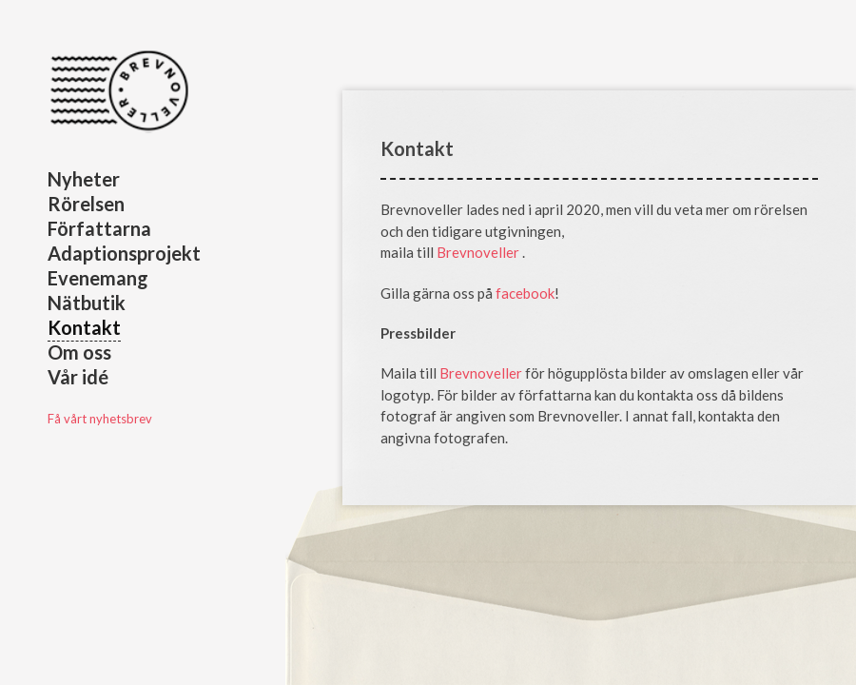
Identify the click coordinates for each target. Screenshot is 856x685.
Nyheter (84, 178)
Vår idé (78, 376)
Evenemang (98, 277)
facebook (525, 293)
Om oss (79, 352)
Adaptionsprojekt (124, 253)
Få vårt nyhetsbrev (100, 418)
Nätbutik (87, 302)
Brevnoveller (479, 252)
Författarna (99, 228)
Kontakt (84, 327)
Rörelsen (86, 203)
